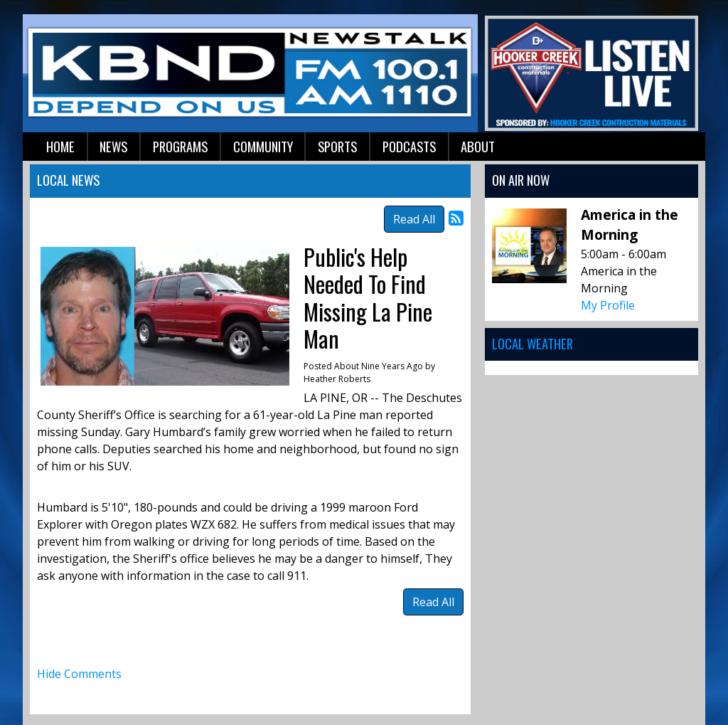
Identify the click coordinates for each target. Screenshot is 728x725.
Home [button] (60, 146)
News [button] (113, 146)
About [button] (478, 146)
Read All (414, 219)
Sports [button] (337, 146)
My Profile (608, 305)
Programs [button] (180, 146)
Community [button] (263, 146)
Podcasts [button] (409, 146)
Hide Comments (79, 674)
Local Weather (532, 343)
